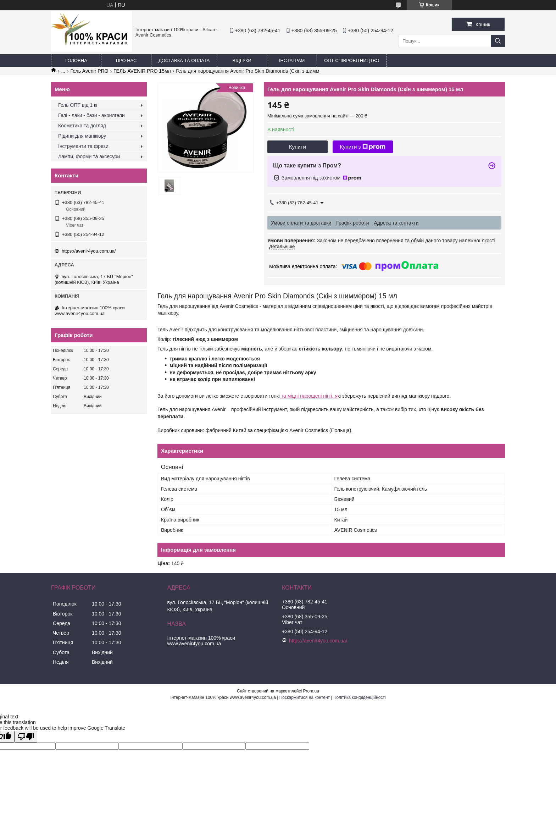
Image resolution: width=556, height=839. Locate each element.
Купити (297, 147)
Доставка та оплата (184, 60)
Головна (76, 60)
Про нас (126, 60)
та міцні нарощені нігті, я (309, 396)
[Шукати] (498, 41)
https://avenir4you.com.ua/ (89, 251)
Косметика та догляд (82, 125)
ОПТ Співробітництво (351, 60)
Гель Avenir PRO (90, 71)
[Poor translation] (26, 737)
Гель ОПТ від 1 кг (78, 105)
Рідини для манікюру (82, 136)
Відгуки (242, 60)
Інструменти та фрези (83, 146)
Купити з (362, 147)
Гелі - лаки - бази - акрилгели (91, 115)
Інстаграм (292, 60)
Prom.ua (311, 691)
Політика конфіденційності (359, 697)
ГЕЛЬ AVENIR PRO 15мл (142, 71)
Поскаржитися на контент (304, 697)
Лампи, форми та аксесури (89, 156)
